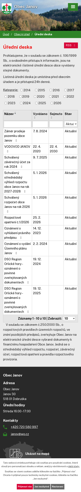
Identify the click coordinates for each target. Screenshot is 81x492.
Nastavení (57, 486)
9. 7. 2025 (40, 157)
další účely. (74, 466)
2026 (57, 103)
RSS (71, 45)
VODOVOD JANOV (17, 149)
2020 (41, 96)
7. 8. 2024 (40, 131)
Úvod (6, 34)
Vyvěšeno (40, 114)
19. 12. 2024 (37, 261)
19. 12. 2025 (37, 291)
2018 (11, 96)
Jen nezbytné (41, 486)
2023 (11, 103)
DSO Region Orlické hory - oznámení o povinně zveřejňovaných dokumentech (17, 270)
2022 (70, 96)
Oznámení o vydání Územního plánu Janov (17, 248)
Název (9, 114)
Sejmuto (56, 114)
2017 (70, 90)
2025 (42, 103)
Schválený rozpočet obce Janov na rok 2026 (17, 204)
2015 (41, 90)
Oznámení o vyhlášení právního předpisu (17, 233)
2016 (56, 90)
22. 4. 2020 (37, 149)
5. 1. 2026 (40, 173)
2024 (27, 103)
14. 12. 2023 (37, 231)
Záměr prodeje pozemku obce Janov (14, 135)
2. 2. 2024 (40, 244)
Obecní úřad (22, 34)
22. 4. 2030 (54, 149)
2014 (26, 90)
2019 (25, 96)
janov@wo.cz (20, 434)
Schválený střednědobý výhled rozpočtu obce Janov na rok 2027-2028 (16, 182)
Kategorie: (10, 90)
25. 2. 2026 (37, 220)
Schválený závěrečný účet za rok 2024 (17, 162)
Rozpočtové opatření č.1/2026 (16, 220)
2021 (55, 96)
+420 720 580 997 (24, 427)
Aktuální (71, 131)
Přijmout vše (25, 486)
